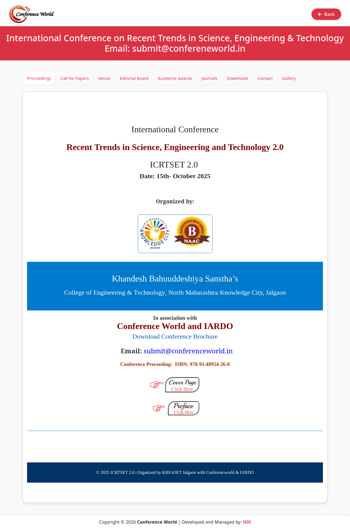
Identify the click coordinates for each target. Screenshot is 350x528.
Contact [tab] (265, 78)
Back (326, 14)
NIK (247, 522)
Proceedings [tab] (39, 78)
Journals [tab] (209, 78)
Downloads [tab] (238, 78)
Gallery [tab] (289, 78)
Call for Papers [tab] (74, 78)
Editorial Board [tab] (133, 78)
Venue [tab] (104, 78)
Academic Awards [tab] (175, 78)
